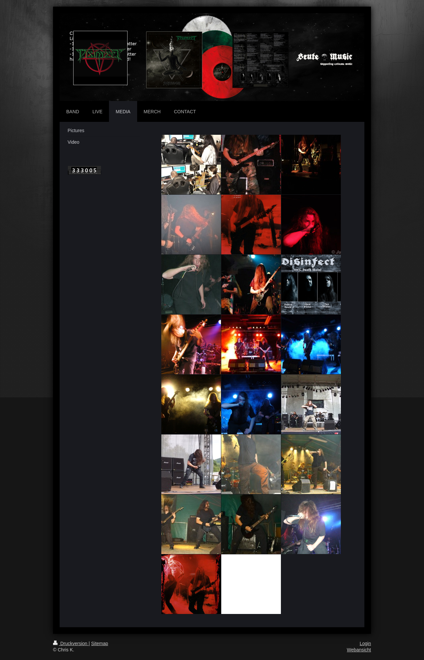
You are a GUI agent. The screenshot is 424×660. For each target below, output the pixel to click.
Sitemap (99, 643)
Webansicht (359, 649)
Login (365, 643)
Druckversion (70, 643)
